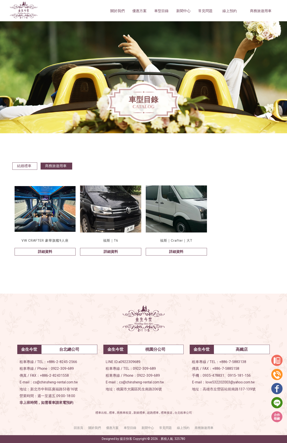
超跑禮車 (153, 412)
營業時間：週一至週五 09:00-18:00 (47, 396)
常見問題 (165, 428)
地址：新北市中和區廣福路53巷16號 (49, 389)
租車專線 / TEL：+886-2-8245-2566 (48, 362)
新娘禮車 (139, 412)
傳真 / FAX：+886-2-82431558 (44, 375)
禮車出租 (101, 412)
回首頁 (78, 428)
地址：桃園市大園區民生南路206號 (134, 389)
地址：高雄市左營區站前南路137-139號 (224, 389)
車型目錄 (130, 428)
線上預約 (183, 428)
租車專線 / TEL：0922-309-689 (131, 368)
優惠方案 (112, 428)
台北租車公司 (183, 412)
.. (159, 439)
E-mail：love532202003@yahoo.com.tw (223, 382)
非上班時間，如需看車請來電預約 (46, 402)
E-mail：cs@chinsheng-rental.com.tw (49, 382)
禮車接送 (166, 412)
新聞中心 (147, 428)
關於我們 (94, 428)
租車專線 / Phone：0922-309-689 (47, 368)
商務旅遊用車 (56, 166)
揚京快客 (126, 439)
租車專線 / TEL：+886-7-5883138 (219, 362)
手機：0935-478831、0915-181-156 (221, 375)
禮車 (112, 412)
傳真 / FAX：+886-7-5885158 (215, 368)
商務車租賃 (124, 412)
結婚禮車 (24, 166)
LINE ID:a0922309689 (123, 362)
